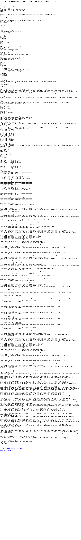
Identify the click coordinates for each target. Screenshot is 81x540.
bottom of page (8, 3)
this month (21, 3)
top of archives (15, 3)
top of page (8, 536)
